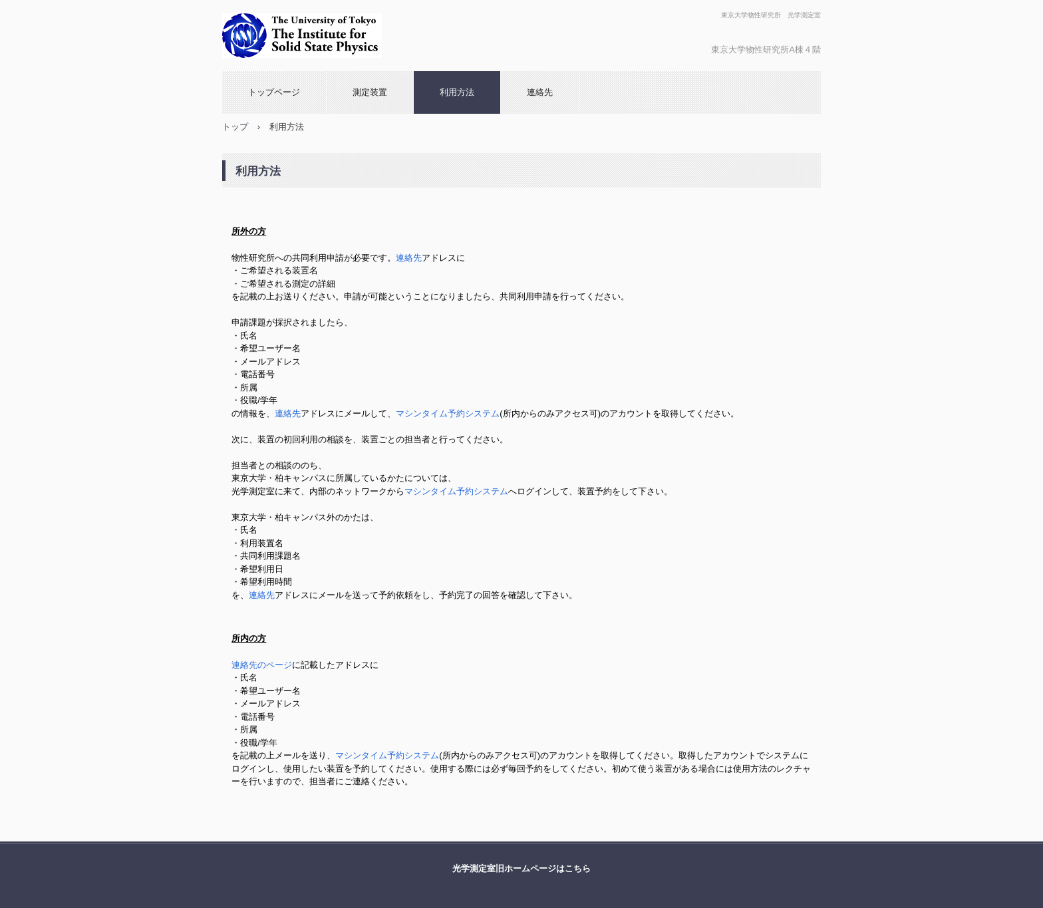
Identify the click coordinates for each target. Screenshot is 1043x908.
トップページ (274, 92)
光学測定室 (370, 35)
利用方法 (457, 92)
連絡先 (540, 92)
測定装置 (370, 92)
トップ (235, 127)
